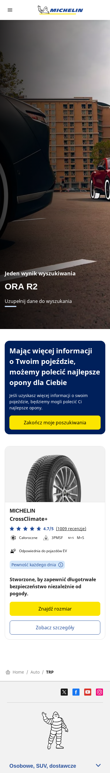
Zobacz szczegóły (55, 627)
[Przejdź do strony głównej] (60, 10)
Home (15, 672)
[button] (48, 528)
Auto (35, 672)
